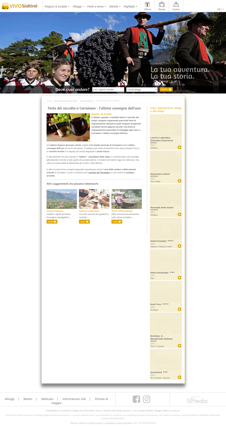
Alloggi (77, 6)
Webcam (47, 399)
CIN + (152, 145)
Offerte (147, 9)
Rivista (161, 9)
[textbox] (108, 89)
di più (50, 221)
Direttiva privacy (95, 423)
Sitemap (74, 423)
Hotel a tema (95, 6)
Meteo (27, 399)
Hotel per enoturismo (89, 211)
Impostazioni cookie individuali (118, 423)
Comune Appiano (55, 211)
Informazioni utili (74, 399)
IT (223, 9)
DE (219, 9)
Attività (113, 6)
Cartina (176, 9)
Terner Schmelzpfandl (121, 211)
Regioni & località (56, 6)
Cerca (164, 89)
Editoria (82, 423)
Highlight (129, 6)
